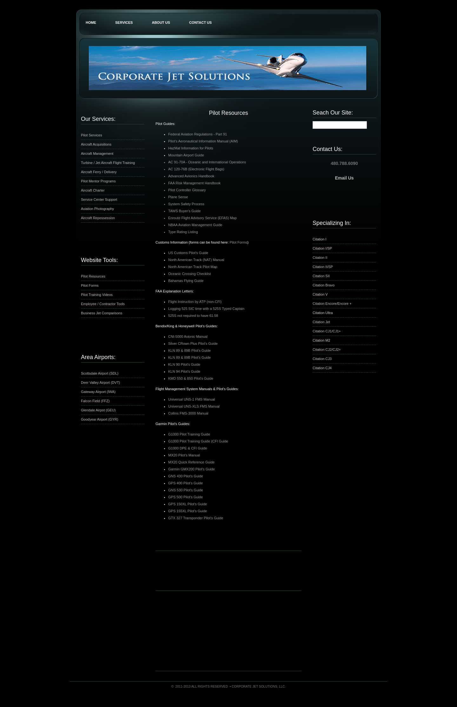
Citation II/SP (323, 267)
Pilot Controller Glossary (187, 190)
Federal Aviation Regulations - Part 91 (197, 134)
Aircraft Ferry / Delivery (98, 172)
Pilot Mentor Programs (98, 181)
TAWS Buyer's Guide (184, 211)
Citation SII (321, 276)
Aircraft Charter (93, 190)
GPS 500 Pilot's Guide (185, 497)
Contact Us (200, 22)
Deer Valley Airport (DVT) (100, 382)
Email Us (344, 177)
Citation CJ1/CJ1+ (327, 331)
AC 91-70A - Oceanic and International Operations (207, 162)
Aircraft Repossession (98, 218)
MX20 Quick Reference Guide (191, 462)
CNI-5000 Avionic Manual (188, 336)
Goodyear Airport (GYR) (99, 419)
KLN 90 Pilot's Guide (184, 364)
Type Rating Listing (183, 232)
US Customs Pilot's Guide (188, 253)
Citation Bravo (323, 285)
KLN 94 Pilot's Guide (184, 371)
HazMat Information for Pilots (190, 148)
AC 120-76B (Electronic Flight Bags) (196, 169)
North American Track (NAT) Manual (196, 260)
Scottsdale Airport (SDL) (99, 373)
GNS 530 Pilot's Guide (185, 490)
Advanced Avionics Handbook (191, 176)
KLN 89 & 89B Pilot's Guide (189, 350)
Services (124, 22)
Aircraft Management (97, 153)
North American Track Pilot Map (192, 267)
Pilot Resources (93, 276)
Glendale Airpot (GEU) (98, 410)
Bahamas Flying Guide (185, 281)
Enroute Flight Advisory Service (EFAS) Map (202, 218)
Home (91, 22)
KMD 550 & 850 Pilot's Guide (190, 378)
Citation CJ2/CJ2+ (327, 349)
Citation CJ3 (322, 359)
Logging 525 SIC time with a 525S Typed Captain (206, 309)
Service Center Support (99, 199)
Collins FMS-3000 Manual (188, 413)
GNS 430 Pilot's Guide (185, 476)
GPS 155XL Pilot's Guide (187, 511)
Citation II (320, 257)
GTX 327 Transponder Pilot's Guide (195, 518)
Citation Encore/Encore (331, 303)
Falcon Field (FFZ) (95, 401)
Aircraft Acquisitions (96, 144)
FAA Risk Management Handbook (194, 183)
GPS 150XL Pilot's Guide (187, 504)
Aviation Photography (97, 209)
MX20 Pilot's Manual (184, 455)
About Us (161, 22)
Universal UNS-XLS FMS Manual (194, 406)
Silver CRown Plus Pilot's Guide (193, 343)
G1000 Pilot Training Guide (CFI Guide (198, 441)
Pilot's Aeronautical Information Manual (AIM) (203, 141)
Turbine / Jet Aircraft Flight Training (108, 163)
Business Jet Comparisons (101, 313)
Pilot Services (91, 135)
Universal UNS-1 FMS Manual (191, 399)
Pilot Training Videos (97, 295)
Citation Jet (321, 322)
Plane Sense (178, 197)
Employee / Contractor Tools (103, 304)
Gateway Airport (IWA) (98, 392)
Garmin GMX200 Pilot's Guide (191, 469)
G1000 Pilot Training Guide (189, 434)
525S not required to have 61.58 (193, 315)
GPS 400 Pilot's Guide (185, 483)
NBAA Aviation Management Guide (195, 225)
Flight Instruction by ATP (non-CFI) (195, 302)
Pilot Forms (90, 285)
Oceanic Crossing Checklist (189, 274)
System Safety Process (186, 204)
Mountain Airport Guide (186, 155)
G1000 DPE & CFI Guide (187, 448)
